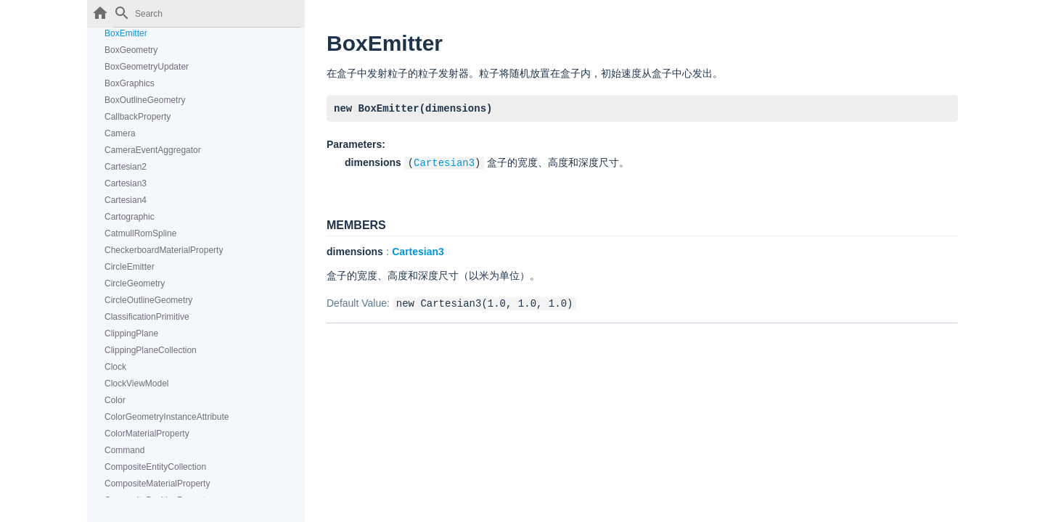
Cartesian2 (125, 167)
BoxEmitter (125, 33)
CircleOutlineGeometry (148, 300)
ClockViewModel (136, 383)
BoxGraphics (129, 83)
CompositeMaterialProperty (157, 483)
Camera (120, 133)
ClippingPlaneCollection (150, 350)
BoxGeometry (130, 50)
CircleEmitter (129, 267)
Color (115, 400)
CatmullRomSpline (140, 233)
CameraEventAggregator (152, 150)
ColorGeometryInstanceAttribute (166, 417)
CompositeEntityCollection (155, 467)
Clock (115, 367)
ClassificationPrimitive (146, 317)
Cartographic (129, 217)
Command (124, 450)
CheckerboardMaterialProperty (163, 250)
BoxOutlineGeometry (144, 100)
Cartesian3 (125, 183)
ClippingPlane (131, 333)
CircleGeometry (134, 283)
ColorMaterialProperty (146, 433)
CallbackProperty (137, 117)
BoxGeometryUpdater (146, 67)
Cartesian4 (125, 200)
